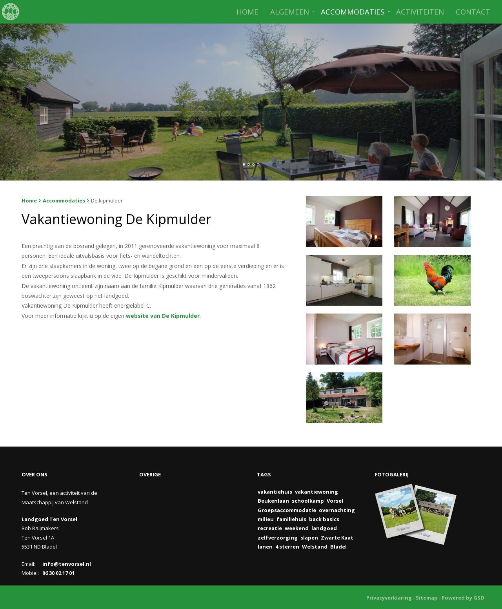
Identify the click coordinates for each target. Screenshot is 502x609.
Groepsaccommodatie (287, 510)
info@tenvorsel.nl (66, 563)
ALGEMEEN (289, 11)
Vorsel (335, 500)
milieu (266, 519)
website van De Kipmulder (163, 315)
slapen (309, 537)
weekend (297, 528)
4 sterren (287, 546)
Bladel (338, 546)
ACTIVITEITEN (420, 11)
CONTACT (473, 11)
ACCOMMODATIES (352, 11)
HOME (247, 11)
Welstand (314, 546)
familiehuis (291, 519)
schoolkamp (308, 500)
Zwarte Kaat (337, 537)
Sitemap (427, 597)
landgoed (324, 528)
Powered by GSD (463, 597)
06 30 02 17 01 (58, 572)
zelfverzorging (278, 537)
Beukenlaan (273, 500)
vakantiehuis (275, 491)
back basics (324, 519)
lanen (265, 546)
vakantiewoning (316, 491)
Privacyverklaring (389, 597)
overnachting (337, 510)
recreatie (270, 528)
